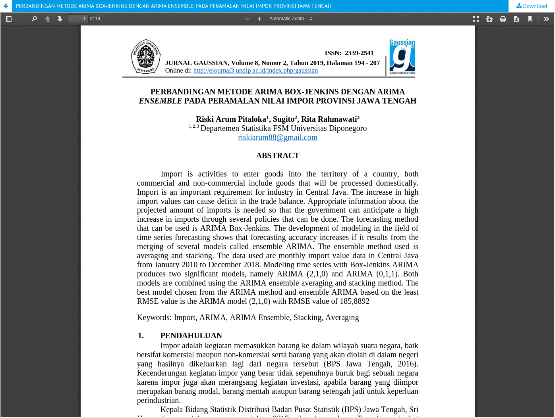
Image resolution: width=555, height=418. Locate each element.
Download (534, 6)
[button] (6, 6)
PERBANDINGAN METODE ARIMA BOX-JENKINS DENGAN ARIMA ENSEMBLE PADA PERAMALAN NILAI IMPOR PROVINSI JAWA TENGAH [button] (173, 6)
